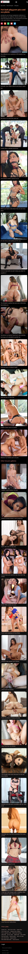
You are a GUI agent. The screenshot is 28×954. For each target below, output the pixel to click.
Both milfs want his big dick (8, 546)
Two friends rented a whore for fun (10, 178)
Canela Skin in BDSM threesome (9, 148)
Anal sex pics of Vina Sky (7, 397)
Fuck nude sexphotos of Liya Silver (10, 633)
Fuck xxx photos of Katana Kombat (10, 718)
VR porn (16, 5)
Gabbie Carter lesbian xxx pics (9, 490)
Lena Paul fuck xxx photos (8, 746)
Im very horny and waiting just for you (11, 240)
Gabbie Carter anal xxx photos (9, 427)
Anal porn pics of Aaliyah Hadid (9, 367)
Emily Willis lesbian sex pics (8, 604)
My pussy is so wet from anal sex (9, 118)
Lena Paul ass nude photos (8, 922)
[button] (16, 2)
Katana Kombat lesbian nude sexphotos (12, 518)
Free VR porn (9, 5)
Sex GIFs (3, 5)
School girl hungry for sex (8, 864)
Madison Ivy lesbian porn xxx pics (10, 457)
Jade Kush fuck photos (7, 689)
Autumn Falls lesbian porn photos (10, 661)
